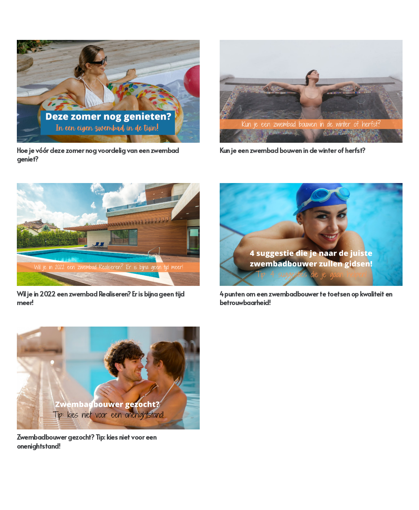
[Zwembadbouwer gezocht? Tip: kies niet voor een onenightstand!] (108, 378)
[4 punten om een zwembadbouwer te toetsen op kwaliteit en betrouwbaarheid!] (311, 234)
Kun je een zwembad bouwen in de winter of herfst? (292, 150)
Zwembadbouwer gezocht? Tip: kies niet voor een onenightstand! (87, 441)
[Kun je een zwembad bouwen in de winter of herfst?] (311, 91)
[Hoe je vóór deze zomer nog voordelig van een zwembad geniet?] (108, 91)
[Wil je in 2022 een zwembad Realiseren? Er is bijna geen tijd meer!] (108, 234)
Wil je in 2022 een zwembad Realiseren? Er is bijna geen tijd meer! (100, 298)
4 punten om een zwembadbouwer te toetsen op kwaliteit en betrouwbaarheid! (306, 298)
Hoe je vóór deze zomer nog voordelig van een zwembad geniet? (98, 154)
